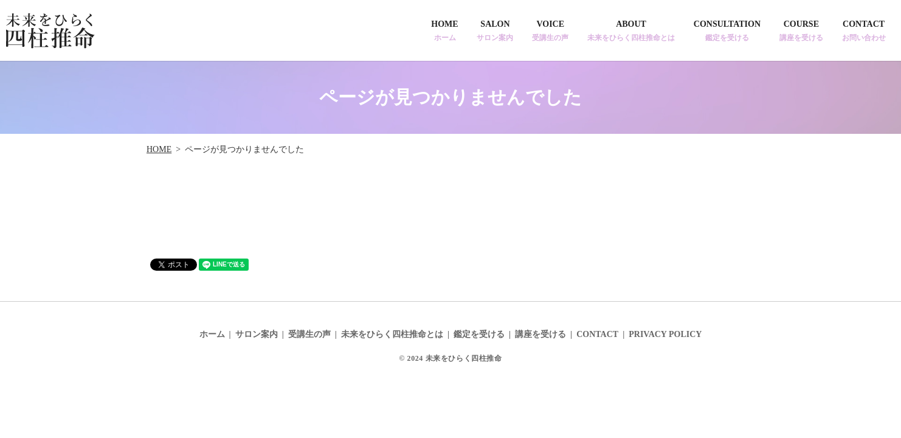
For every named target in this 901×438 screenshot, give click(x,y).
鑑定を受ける (479, 334)
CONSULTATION (727, 31)
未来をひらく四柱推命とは (392, 334)
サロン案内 (256, 334)
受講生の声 (309, 334)
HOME (444, 31)
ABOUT (631, 31)
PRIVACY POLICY (665, 334)
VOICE (550, 31)
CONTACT (864, 31)
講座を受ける (540, 334)
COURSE (801, 31)
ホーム (212, 334)
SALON (495, 31)
